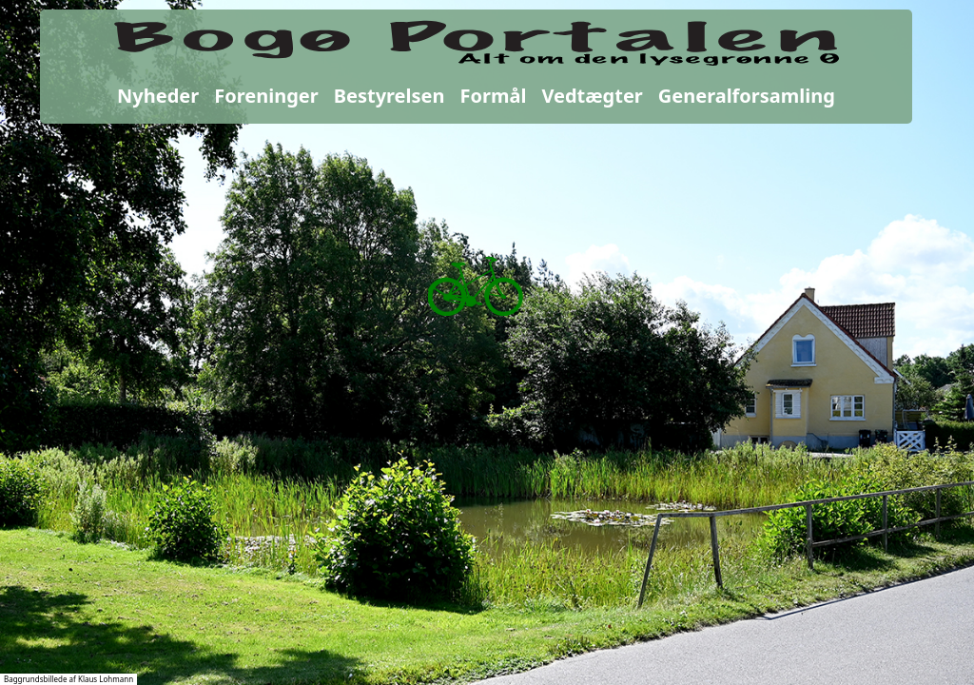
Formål (493, 95)
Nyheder (158, 95)
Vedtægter (591, 95)
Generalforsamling (746, 95)
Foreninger (266, 95)
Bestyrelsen (389, 95)
